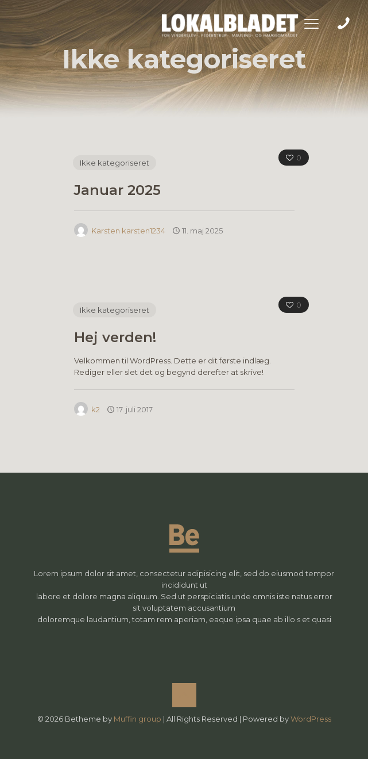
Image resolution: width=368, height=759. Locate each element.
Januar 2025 (117, 190)
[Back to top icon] (184, 695)
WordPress (310, 718)
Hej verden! (115, 337)
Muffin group (137, 718)
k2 (95, 409)
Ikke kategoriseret (114, 162)
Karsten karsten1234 (128, 230)
